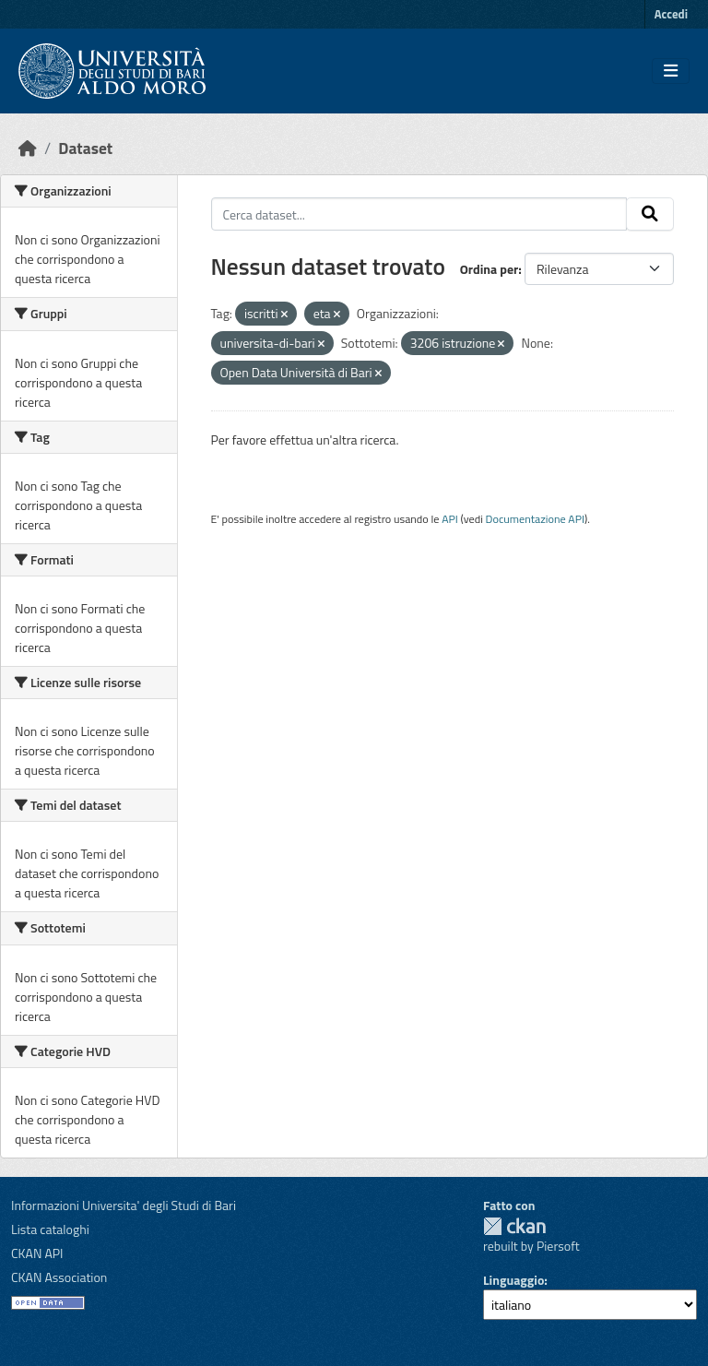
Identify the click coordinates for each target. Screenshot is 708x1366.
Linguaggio (513, 1279)
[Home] (27, 148)
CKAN (514, 1226)
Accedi (671, 14)
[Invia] (650, 214)
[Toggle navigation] (671, 71)
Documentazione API (535, 519)
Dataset (85, 148)
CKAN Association (59, 1277)
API (450, 519)
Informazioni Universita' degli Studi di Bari (123, 1205)
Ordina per (489, 269)
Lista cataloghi (50, 1229)
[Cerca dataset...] (419, 214)
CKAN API (37, 1253)
